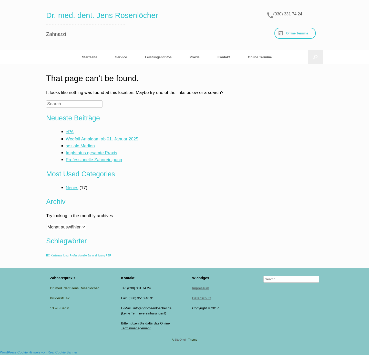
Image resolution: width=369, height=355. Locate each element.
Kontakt (224, 57)
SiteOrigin (180, 339)
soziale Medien (80, 145)
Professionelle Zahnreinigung (94, 159)
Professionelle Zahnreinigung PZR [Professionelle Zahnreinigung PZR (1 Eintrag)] (90, 255)
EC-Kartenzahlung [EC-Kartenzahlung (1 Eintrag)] (57, 255)
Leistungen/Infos (158, 57)
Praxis (195, 57)
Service (121, 57)
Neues (72, 187)
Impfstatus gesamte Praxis (91, 152)
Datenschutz (201, 298)
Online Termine (260, 57)
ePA (70, 131)
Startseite (89, 57)
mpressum (201, 288)
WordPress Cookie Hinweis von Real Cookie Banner (38, 352)
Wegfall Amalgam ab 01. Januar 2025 (102, 139)
